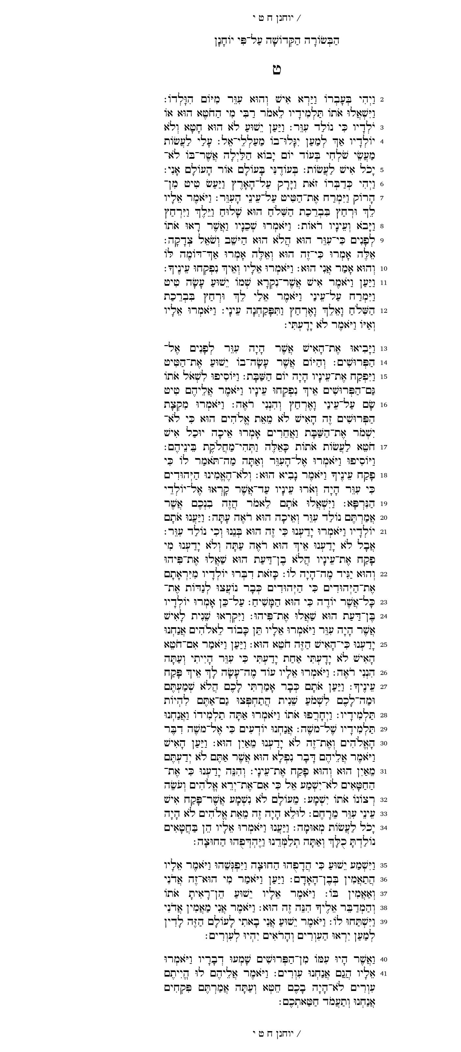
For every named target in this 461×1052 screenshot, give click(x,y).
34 (337, 828)
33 (337, 814)
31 (337, 771)
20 (337, 518)
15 (337, 377)
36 (337, 879)
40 (337, 959)
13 (337, 348)
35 (337, 865)
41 (337, 973)
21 (337, 532)
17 (337, 447)
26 (337, 673)
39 (337, 922)
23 (337, 602)
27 (337, 687)
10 (337, 268)
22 (337, 574)
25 (337, 645)
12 (337, 311)
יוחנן (238, 18)
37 (337, 894)
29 (337, 729)
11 (337, 283)
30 (337, 743)
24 (337, 616)
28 (337, 715)
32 (337, 800)
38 (337, 908)
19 (337, 504)
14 (337, 363)
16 (337, 405)
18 (337, 475)
